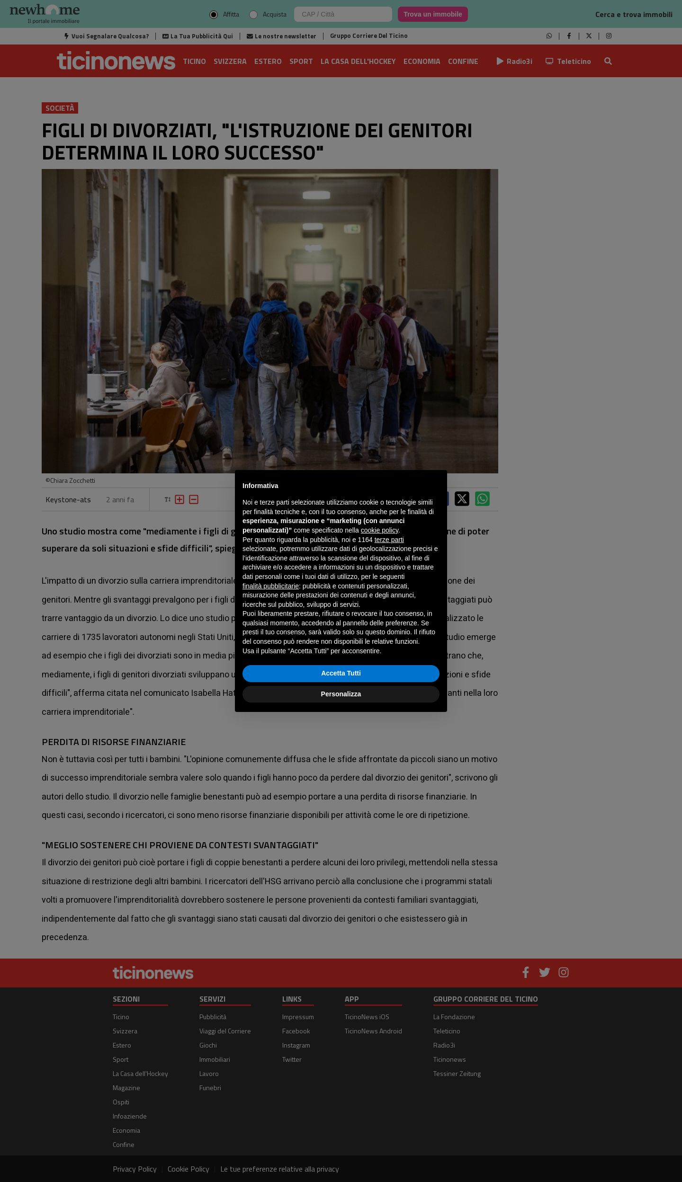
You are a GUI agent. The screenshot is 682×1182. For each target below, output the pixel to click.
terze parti (389, 539)
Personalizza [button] (341, 694)
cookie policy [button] (379, 530)
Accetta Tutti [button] (341, 673)
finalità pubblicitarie (270, 586)
